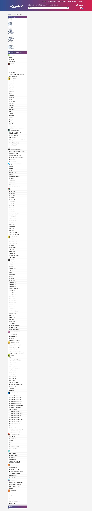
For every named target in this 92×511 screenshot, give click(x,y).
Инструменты (12, 480)
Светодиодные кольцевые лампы (16, 157)
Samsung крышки (12, 241)
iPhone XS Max (11, 48)
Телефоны (11, 55)
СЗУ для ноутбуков (13, 184)
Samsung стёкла (12, 220)
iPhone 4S (10, 22)
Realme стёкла (12, 218)
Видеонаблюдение (13, 467)
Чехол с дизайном (72, 1)
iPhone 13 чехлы (12, 296)
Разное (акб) (12, 125)
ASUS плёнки (12, 191)
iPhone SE (10, 44)
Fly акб (10, 93)
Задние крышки (12, 236)
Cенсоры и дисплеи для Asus (15, 411)
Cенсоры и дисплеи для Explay (15, 413)
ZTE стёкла (11, 230)
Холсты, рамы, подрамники (15, 493)
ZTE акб (11, 113)
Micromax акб (12, 101)
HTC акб (11, 85)
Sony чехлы (11, 315)
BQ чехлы (11, 272)
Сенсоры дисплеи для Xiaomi (15, 431)
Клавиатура (11, 166)
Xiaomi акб (11, 115)
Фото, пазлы (11, 495)
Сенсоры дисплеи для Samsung (16, 405)
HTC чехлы (11, 278)
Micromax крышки (13, 243)
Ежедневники (12, 503)
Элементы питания (13, 451)
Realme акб (11, 121)
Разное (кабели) (12, 386)
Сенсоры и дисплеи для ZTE (15, 417)
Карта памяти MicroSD (14, 446)
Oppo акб (11, 89)
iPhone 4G (10, 21)
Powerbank (11, 80)
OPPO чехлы (12, 264)
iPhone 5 (10, 23)
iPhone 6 (10, 29)
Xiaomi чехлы (12, 317)
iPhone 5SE (10, 26)
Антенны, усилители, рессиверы (16, 471)
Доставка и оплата (52, 1)
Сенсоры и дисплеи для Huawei (16, 429)
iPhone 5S (10, 25)
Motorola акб (12, 105)
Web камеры (12, 180)
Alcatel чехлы (12, 262)
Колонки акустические (13, 66)
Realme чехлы (12, 321)
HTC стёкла (11, 197)
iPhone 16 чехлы (12, 302)
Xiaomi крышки (12, 251)
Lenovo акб (11, 97)
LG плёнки (11, 207)
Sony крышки (12, 257)
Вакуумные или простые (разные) (16, 353)
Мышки (10, 170)
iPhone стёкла (12, 203)
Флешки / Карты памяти (14, 434)
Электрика (11, 388)
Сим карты (11, 59)
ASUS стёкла (12, 195)
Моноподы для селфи (13, 153)
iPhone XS (10, 47)
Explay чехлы (12, 274)
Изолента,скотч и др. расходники (16, 482)
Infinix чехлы (11, 266)
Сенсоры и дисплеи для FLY (15, 421)
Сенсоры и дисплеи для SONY (15, 397)
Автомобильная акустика (14, 142)
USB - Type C (12, 380)
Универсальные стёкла (14, 234)
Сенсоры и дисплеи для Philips (15, 415)
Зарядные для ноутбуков (14, 340)
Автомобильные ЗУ (13, 144)
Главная (44, 1)
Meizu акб (11, 103)
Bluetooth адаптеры (13, 475)
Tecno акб (11, 117)
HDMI (10, 363)
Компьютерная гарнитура (14, 186)
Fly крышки (11, 245)
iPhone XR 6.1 (11, 43)
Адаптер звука (12, 182)
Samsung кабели (12, 372)
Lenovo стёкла (12, 205)
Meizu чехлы (12, 309)
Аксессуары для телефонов (15, 149)
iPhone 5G (10, 24)
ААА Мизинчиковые (13, 455)
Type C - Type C (12, 361)
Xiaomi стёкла (12, 226)
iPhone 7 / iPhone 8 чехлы (14, 288)
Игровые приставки (13, 76)
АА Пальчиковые (12, 457)
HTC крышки (12, 239)
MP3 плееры (12, 72)
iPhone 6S (10, 30)
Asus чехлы (11, 270)
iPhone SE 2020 (11, 46)
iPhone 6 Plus (11, 32)
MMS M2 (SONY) (12, 438)
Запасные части (13, 393)
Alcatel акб (11, 82)
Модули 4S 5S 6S (13, 409)
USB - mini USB (12, 378)
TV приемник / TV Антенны (14, 473)
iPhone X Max (11, 40)
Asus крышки (12, 249)
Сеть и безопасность (14, 465)
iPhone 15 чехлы (12, 300)
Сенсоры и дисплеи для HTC (15, 399)
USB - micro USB (12, 376)
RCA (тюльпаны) (12, 370)
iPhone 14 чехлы (12, 298)
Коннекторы (11, 390)
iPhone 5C (10, 28)
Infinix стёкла (12, 193)
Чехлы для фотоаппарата (14, 325)
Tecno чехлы (12, 323)
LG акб (10, 99)
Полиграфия (12, 490)
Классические (12, 61)
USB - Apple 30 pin (13, 365)
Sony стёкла (11, 224)
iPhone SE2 (10, 45)
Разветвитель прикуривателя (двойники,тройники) (15, 133)
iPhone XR (10, 41)
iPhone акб (11, 95)
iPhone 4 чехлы (12, 282)
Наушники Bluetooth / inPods (15, 344)
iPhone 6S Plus (11, 33)
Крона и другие (12, 459)
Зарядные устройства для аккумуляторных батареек (14, 462)
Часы (10, 70)
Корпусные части (12, 427)
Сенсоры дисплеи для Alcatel (15, 407)
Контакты (80, 1)
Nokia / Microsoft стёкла (14, 213)
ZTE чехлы (11, 319)
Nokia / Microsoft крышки (14, 255)
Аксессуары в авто (13, 130)
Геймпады (11, 178)
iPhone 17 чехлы (12, 268)
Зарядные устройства (14, 332)
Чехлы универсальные (14, 329)
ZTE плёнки (11, 228)
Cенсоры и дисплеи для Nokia (15, 395)
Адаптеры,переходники (14, 382)
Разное (10, 499)
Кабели (11, 355)
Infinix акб (11, 119)
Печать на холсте (62, 1)
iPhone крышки (12, 253)
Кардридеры (12, 444)
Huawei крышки (12, 247)
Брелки (10, 146)
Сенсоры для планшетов (14, 423)
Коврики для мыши (13, 172)
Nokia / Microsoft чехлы (14, 311)
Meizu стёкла (12, 211)
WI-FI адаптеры (12, 477)
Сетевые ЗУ (11, 338)
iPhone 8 (10, 37)
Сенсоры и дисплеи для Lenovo (15, 401)
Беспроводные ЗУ (13, 336)
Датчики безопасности (14, 469)
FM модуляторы (12, 137)
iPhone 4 (10, 20)
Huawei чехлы (12, 280)
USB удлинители (12, 374)
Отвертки (11, 488)
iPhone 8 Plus (11, 38)
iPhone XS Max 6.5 (12, 49)
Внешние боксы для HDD (14, 176)
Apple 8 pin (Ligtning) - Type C (15, 359)
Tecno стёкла (12, 222)
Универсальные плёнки (14, 232)
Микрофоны (11, 174)
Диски (10, 442)
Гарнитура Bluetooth (13, 349)
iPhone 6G (10, 31)
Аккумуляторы (12, 78)
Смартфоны (11, 57)
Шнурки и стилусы (13, 161)
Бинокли (11, 68)
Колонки (11, 168)
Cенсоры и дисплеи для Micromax (16, 419)
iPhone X (10, 39)
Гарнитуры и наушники (14, 342)
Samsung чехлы (12, 313)
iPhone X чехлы (12, 290)
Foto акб (11, 123)
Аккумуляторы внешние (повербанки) (17, 151)
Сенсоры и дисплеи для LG (15, 403)
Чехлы (11, 260)
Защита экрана (12, 189)
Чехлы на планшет (13, 327)
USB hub (11, 440)
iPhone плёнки (12, 201)
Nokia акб (11, 107)
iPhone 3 (10, 18)
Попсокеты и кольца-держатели (15, 155)
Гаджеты (11, 63)
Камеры (11, 425)
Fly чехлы (11, 276)
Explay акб (11, 91)
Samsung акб (12, 109)
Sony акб (11, 111)
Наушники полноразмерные (15, 351)
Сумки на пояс (12, 159)
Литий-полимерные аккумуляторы (16, 127)
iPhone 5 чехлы (12, 284)
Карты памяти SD (13, 448)
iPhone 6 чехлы (12, 286)
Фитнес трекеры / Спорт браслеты (16, 74)
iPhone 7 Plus (11, 36)
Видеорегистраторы (13, 135)
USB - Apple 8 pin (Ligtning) (14, 368)
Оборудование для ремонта (15, 484)
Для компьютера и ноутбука (15, 164)
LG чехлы (11, 305)
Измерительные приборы (14, 486)
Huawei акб (11, 87)
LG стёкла (11, 209)
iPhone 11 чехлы (12, 292)
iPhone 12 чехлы (12, 294)
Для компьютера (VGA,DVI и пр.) (16, 384)
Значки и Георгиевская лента (15, 501)
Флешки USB (12, 436)
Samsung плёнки (12, 216)
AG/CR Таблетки (12, 453)
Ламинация (11, 497)
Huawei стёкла (12, 199)
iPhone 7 (10, 34)
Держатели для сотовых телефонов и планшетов (17, 140)
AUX (10, 357)
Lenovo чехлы (12, 307)
